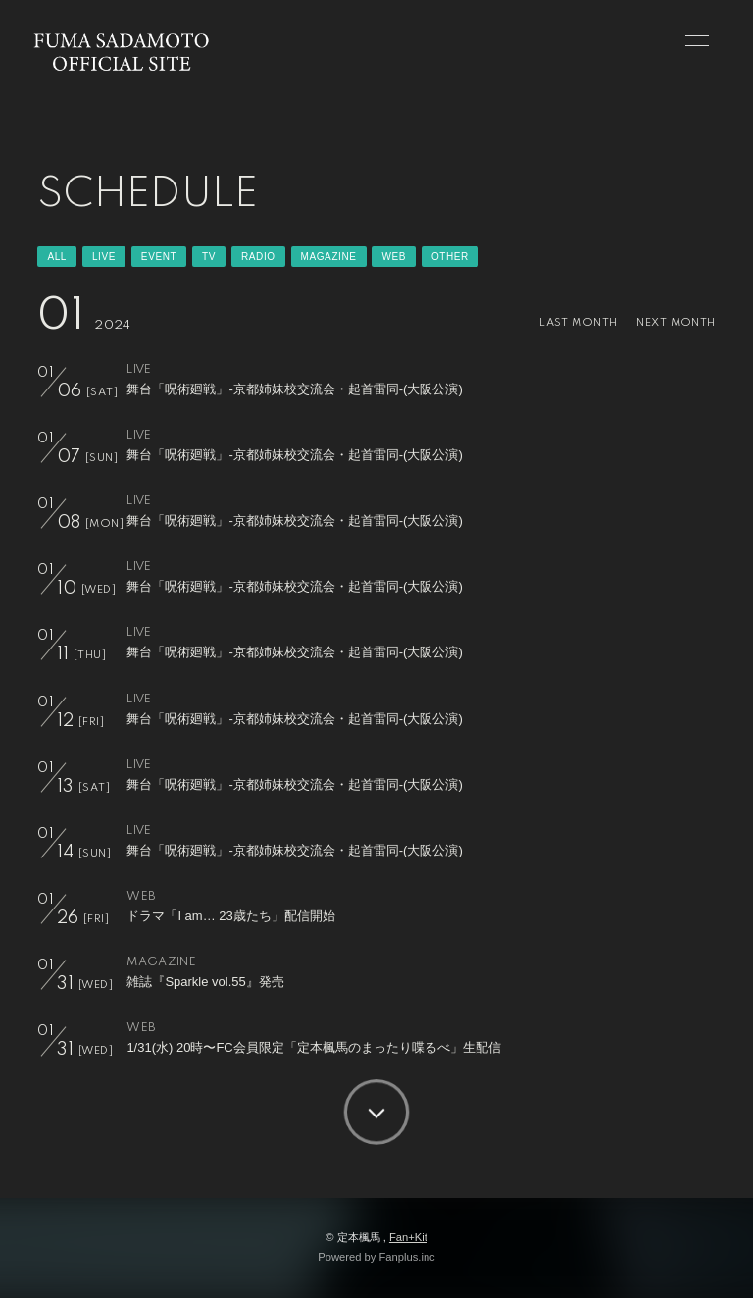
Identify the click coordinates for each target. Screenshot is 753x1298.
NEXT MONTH (675, 323)
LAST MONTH (578, 323)
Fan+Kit (408, 1237)
